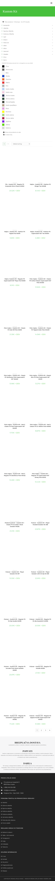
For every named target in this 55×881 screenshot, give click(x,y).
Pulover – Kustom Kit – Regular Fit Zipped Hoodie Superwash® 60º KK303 (40, 717)
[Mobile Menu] (50, 3)
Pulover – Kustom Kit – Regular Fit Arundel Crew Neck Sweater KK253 (14, 668)
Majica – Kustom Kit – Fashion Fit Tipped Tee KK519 (14, 232)
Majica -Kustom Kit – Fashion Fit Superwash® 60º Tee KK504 (40, 232)
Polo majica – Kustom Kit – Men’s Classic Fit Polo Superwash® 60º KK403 (14, 426)
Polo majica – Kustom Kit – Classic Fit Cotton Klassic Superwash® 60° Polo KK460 (40, 280)
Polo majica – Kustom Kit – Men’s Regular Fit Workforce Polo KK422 (14, 474)
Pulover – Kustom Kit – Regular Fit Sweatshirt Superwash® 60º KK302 (14, 717)
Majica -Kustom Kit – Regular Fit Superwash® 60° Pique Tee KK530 (14, 280)
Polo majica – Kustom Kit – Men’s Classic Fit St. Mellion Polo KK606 (40, 425)
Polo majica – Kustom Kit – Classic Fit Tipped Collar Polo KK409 (40, 329)
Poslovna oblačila (14, 521)
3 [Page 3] (45, 730)
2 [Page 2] (41, 730)
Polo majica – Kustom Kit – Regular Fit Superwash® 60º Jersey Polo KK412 (40, 475)
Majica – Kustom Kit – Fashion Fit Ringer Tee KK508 (40, 185)
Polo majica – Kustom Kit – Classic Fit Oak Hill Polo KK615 (14, 329)
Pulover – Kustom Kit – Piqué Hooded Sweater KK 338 (40, 523)
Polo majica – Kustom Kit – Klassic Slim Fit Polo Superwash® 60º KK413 (40, 377)
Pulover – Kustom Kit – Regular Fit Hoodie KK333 (40, 667)
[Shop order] (20, 143)
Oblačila (14, 183)
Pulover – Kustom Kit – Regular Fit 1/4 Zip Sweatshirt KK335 (40, 620)
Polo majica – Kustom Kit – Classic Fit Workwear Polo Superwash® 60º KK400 (14, 377)
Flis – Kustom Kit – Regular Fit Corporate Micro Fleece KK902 (14, 185)
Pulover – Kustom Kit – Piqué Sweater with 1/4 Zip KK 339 (40, 573)
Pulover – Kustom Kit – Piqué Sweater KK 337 (15, 573)
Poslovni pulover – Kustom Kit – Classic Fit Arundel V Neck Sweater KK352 (15, 524)
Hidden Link (47, 878)
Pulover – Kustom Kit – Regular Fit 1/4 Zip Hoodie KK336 (14, 620)
